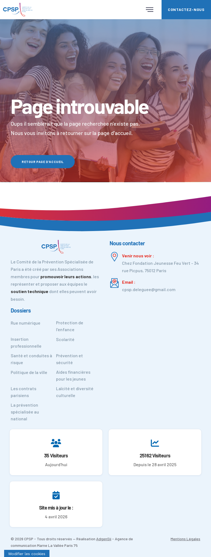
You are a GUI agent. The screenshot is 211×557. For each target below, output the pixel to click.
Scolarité (65, 339)
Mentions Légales (185, 538)
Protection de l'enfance (69, 326)
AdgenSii (103, 538)
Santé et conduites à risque (31, 359)
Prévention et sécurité (69, 359)
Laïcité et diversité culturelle (74, 392)
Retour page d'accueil (43, 162)
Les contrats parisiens (23, 392)
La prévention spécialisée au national (25, 411)
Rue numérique (25, 322)
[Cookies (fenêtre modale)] (26, 553)
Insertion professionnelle (26, 342)
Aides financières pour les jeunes (73, 375)
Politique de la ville (29, 372)
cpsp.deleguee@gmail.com (149, 289)
